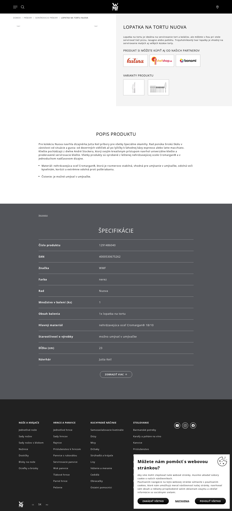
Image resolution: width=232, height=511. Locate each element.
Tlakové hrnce (61, 474)
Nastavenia (182, 501)
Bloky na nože (27, 461)
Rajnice (57, 442)
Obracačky (97, 480)
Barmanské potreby (144, 429)
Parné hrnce (60, 480)
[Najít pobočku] (217, 6)
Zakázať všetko (153, 501)
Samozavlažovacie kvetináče (107, 429)
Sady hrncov (60, 436)
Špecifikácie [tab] (43, 215)
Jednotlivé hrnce (62, 429)
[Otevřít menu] (15, 6)
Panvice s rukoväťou (65, 455)
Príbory (28, 18)
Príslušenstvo (141, 449)
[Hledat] (22, 7)
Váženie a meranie (101, 468)
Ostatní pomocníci (101, 487)
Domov (17, 18)
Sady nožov (25, 436)
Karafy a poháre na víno (147, 436)
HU (47, 505)
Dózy (93, 436)
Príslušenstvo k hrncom (67, 449)
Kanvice (137, 442)
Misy (93, 442)
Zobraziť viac (114, 374)
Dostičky (24, 455)
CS (33, 505)
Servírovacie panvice (65, 461)
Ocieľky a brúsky (28, 468)
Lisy (93, 461)
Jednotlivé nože (28, 429)
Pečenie (57, 487)
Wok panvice (60, 468)
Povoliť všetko (210, 501)
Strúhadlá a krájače (102, 455)
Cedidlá (95, 474)
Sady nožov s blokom (31, 442)
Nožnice (23, 449)
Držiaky (95, 449)
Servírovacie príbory (46, 18)
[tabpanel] (116, 302)
